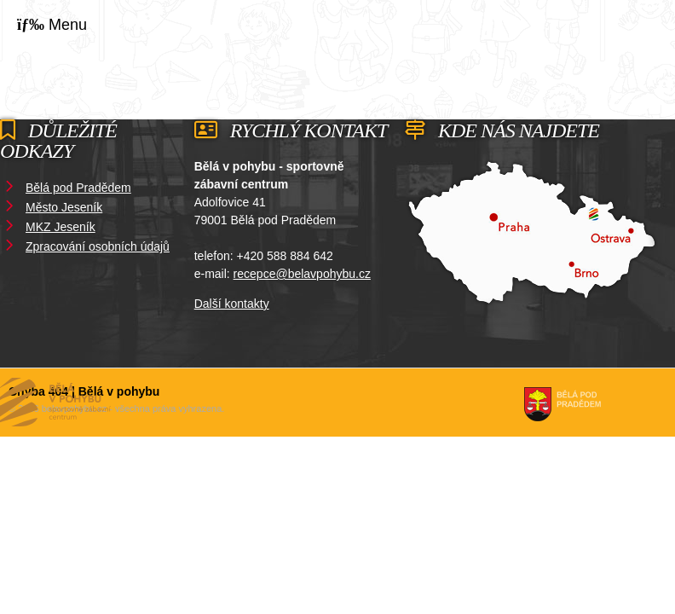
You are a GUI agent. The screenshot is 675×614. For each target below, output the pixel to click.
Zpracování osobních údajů (98, 246)
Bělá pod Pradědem (78, 187)
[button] (52, 24)
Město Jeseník (64, 207)
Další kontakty (231, 303)
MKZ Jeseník (60, 227)
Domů (602, 29)
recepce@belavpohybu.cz (302, 274)
